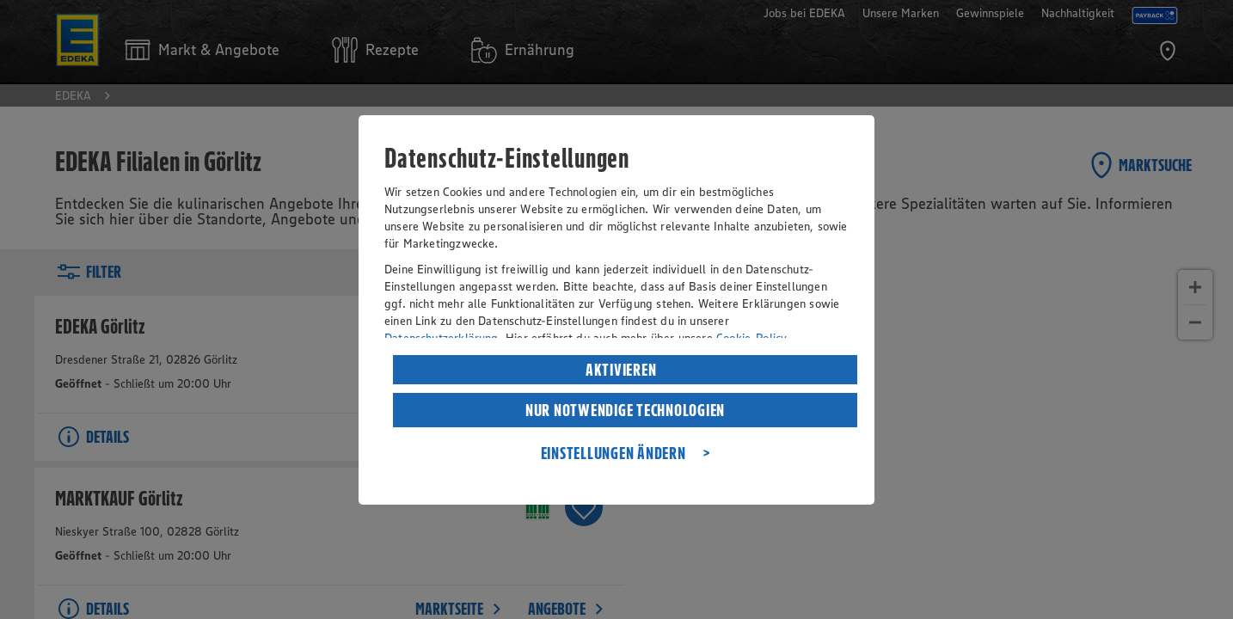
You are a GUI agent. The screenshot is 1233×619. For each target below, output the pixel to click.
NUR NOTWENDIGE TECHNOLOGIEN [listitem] (625, 410)
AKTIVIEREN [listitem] (621, 369)
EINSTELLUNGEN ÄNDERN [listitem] (613, 453)
